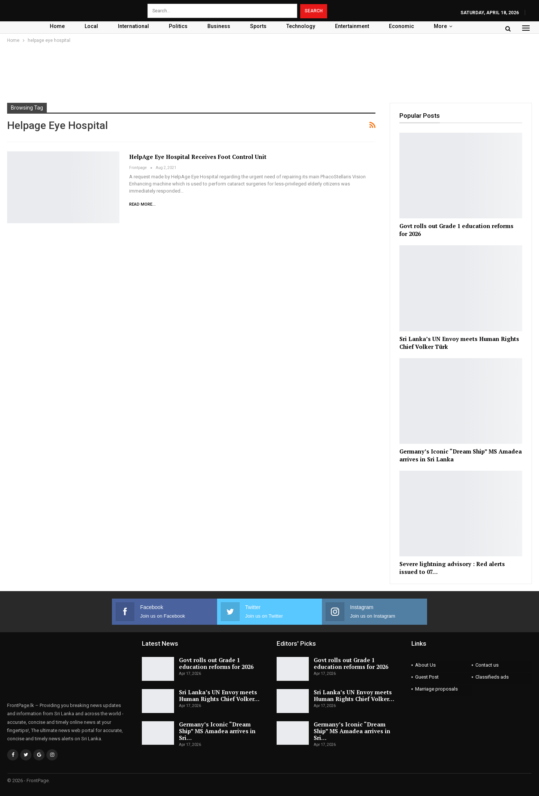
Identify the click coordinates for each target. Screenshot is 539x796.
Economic (401, 26)
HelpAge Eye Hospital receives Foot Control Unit (198, 156)
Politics (178, 26)
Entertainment (352, 26)
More (440, 26)
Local (91, 26)
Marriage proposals (436, 689)
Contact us (487, 665)
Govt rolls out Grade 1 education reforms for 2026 (216, 663)
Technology (300, 26)
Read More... (142, 204)
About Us (425, 665)
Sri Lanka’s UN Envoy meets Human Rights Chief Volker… (219, 695)
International (133, 26)
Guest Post (427, 677)
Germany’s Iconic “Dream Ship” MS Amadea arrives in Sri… (217, 730)
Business (218, 26)
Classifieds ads (492, 677)
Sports (258, 26)
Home (57, 26)
